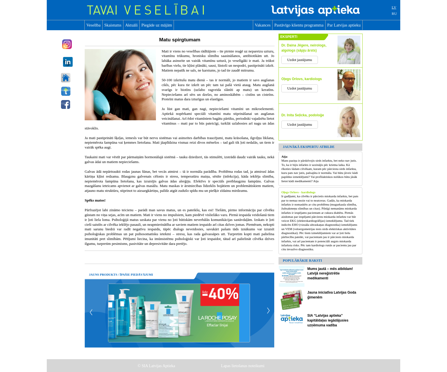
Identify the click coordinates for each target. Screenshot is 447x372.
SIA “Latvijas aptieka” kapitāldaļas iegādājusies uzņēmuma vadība (327, 320)
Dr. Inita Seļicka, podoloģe (302, 115)
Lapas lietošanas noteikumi (243, 366)
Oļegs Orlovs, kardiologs (301, 79)
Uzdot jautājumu (299, 60)
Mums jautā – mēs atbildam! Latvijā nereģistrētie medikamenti (330, 273)
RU (394, 13)
